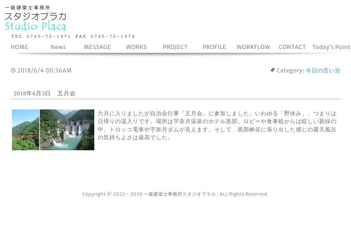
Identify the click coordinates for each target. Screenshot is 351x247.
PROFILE (214, 47)
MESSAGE (97, 47)
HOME (19, 47)
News (58, 47)
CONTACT (292, 47)
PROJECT (175, 47)
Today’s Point (331, 47)
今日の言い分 (323, 70)
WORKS (136, 47)
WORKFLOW (253, 47)
